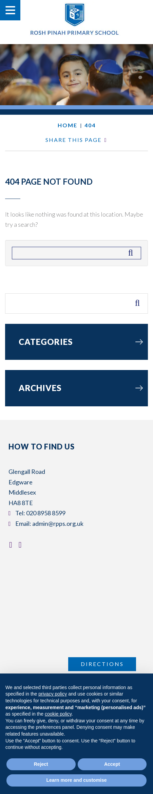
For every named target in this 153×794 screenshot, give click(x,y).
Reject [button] (41, 764)
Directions (102, 664)
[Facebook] (12, 544)
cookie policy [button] (58, 714)
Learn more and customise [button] (76, 780)
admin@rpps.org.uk (57, 523)
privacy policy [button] (52, 694)
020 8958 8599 (45, 513)
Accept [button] (112, 764)
